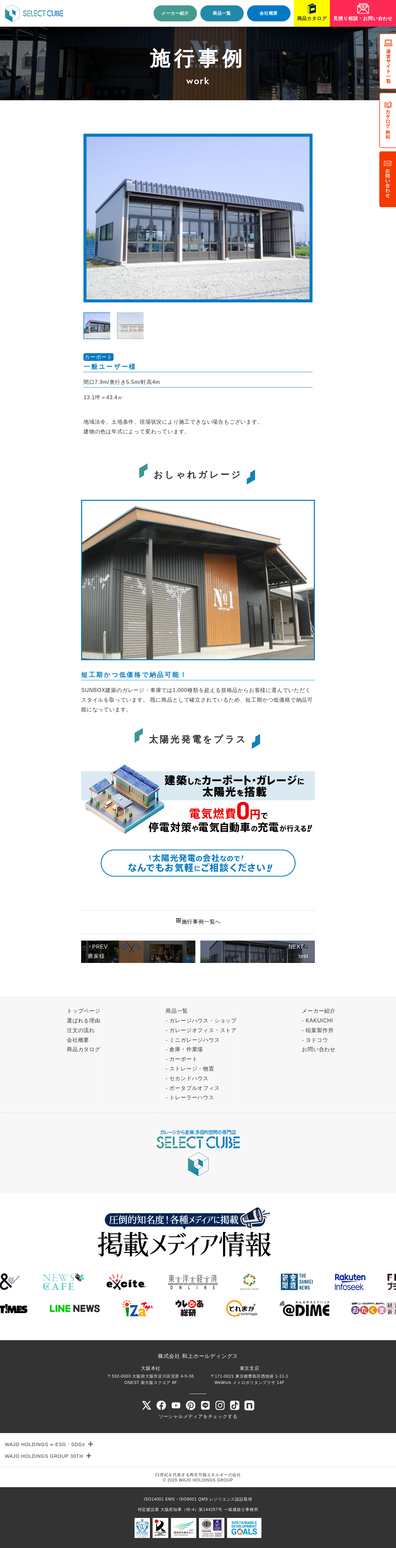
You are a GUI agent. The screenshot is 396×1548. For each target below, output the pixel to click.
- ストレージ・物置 (190, 1069)
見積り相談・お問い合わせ (363, 18)
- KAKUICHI (317, 1020)
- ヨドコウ (315, 1040)
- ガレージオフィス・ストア (201, 1030)
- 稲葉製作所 (318, 1030)
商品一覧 (222, 13)
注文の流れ (81, 1030)
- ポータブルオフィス (193, 1088)
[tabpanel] (198, 218)
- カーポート (181, 1059)
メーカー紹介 (175, 13)
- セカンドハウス (187, 1078)
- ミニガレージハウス (193, 1040)
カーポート (98, 357)
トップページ (84, 1011)
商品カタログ (312, 18)
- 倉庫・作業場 (184, 1049)
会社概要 (268, 13)
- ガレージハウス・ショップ (201, 1020)
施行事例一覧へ (198, 921)
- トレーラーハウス (190, 1097)
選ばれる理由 (84, 1020)
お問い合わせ (319, 1049)
